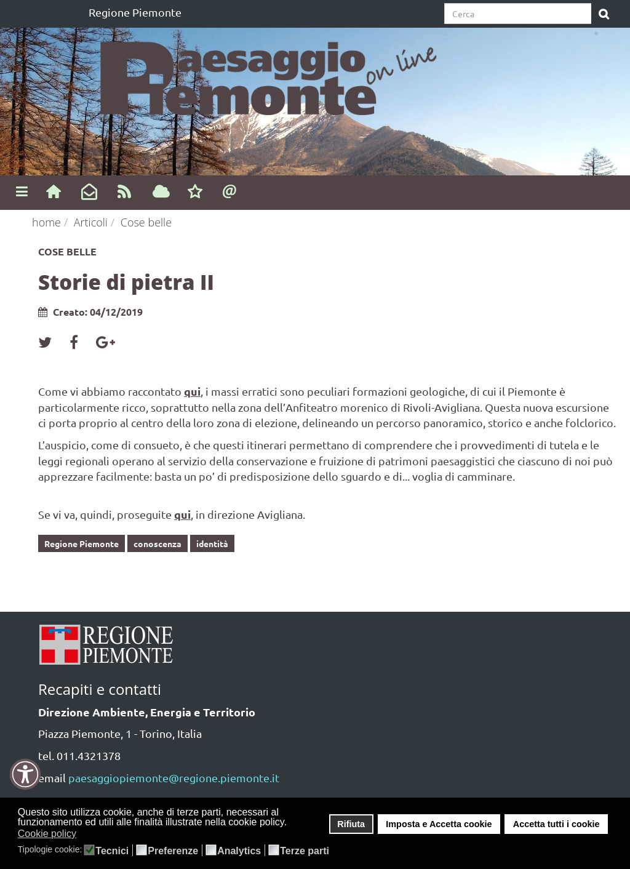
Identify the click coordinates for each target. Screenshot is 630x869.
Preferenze (173, 851)
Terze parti (304, 851)
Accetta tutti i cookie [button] (556, 824)
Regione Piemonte (135, 12)
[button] (85, 834)
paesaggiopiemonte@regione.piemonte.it (173, 777)
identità (212, 543)
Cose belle (146, 222)
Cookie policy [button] (47, 833)
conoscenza (157, 543)
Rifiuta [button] (351, 824)
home (46, 222)
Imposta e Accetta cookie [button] (439, 824)
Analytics (239, 851)
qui (192, 391)
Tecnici (112, 851)
